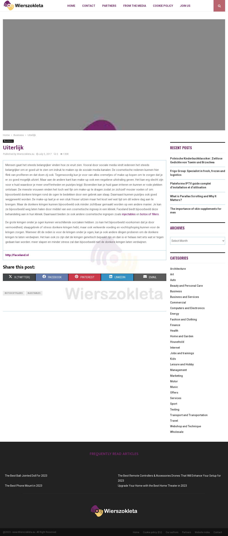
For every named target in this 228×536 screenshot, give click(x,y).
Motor (174, 381)
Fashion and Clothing (183, 319)
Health (174, 330)
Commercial (178, 302)
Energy (174, 313)
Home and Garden (181, 336)
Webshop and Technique (185, 426)
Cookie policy (163, 5)
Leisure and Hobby (182, 364)
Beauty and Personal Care (186, 285)
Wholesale (176, 431)
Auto (173, 279)
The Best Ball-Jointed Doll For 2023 (26, 475)
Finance (175, 325)
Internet (175, 347)
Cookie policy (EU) (152, 532)
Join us (185, 5)
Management (178, 370)
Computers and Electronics (187, 308)
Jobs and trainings (182, 353)
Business (8, 141)
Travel (174, 420)
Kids (173, 358)
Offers (174, 392)
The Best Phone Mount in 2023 (23, 485)
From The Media (134, 5)
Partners (109, 5)
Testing (174, 409)
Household (177, 341)
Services (175, 398)
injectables (129, 214)
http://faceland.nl (17, 255)
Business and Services (184, 296)
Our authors (172, 532)
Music (174, 387)
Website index (202, 532)
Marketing (176, 375)
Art (172, 274)
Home (71, 5)
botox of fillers (149, 214)
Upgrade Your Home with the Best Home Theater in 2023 (152, 485)
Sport (173, 403)
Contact (88, 5)
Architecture (178, 268)
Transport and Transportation (189, 415)
